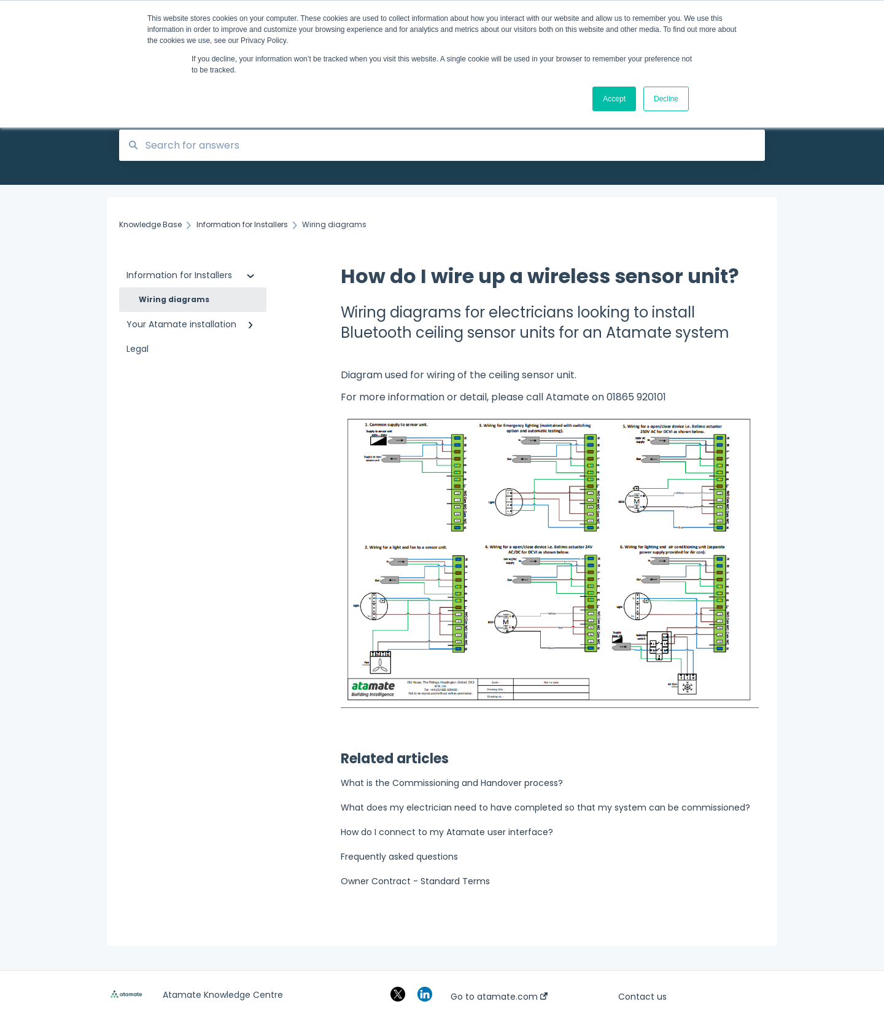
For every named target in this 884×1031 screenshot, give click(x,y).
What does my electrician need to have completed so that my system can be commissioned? (545, 807)
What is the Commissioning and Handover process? (452, 783)
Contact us (642, 997)
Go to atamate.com (499, 997)
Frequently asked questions (399, 856)
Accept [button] (614, 99)
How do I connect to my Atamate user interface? (447, 832)
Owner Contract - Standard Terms (415, 881)
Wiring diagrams (174, 299)
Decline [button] (666, 99)
